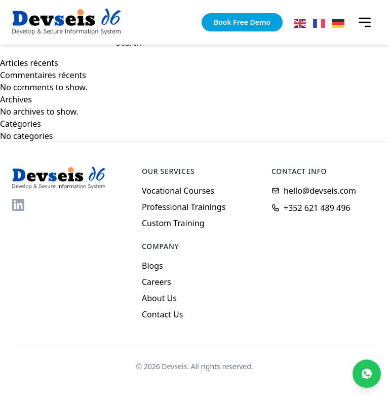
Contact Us (162, 314)
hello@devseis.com (313, 190)
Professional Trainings (183, 206)
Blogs (152, 265)
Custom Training (173, 223)
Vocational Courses (178, 190)
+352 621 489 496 (310, 207)
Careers (156, 281)
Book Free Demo (242, 22)
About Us (159, 298)
